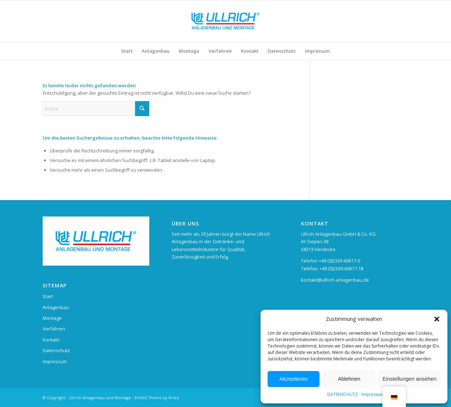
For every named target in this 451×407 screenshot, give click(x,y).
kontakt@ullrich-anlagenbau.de (335, 280)
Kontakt (51, 339)
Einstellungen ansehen (409, 379)
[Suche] (96, 108)
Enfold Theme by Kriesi (157, 397)
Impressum (372, 394)
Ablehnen (349, 379)
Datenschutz (56, 350)
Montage (52, 318)
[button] (436, 319)
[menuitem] (127, 51)
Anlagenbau (56, 307)
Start (48, 296)
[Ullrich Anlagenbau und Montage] (225, 21)
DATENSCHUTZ (342, 394)
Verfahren (54, 328)
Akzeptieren (293, 379)
